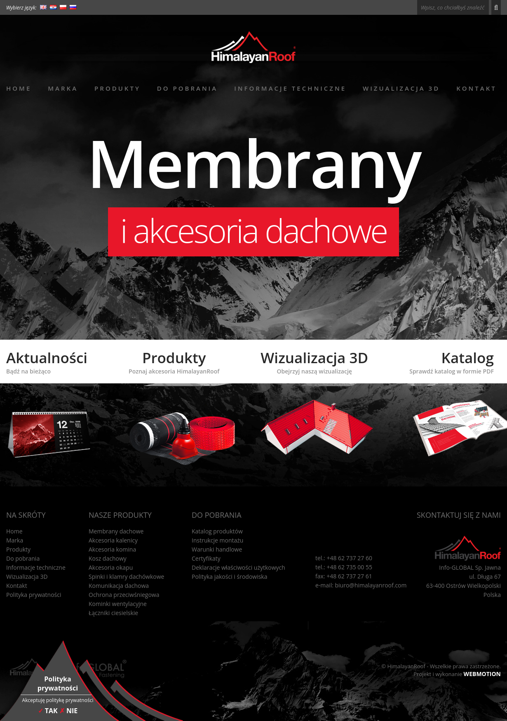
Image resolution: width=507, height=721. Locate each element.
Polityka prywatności (33, 595)
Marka (63, 88)
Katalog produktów (217, 531)
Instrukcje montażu (217, 540)
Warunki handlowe (217, 549)
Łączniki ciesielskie (113, 613)
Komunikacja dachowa (119, 585)
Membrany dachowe (116, 531)
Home (18, 88)
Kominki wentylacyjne (118, 604)
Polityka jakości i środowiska (230, 576)
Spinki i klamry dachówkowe (126, 576)
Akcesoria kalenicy (113, 540)
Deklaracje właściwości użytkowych (238, 567)
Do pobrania (187, 88)
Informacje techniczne (290, 88)
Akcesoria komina (112, 549)
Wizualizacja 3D (401, 88)
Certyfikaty (206, 558)
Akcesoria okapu (111, 567)
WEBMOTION (482, 674)
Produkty (117, 88)
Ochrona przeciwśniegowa (124, 595)
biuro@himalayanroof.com (371, 585)
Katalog (451, 361)
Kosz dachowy (108, 558)
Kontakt (476, 88)
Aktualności (46, 361)
